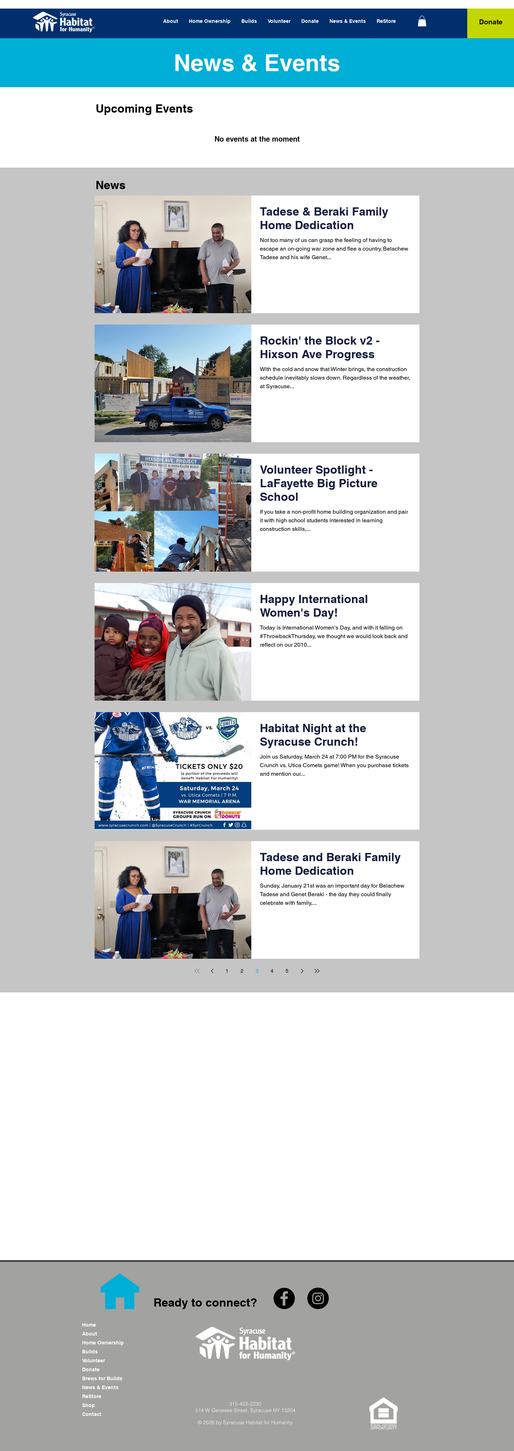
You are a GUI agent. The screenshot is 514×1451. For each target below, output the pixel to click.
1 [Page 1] (227, 971)
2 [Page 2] (242, 971)
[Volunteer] (107, 1360)
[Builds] (107, 1351)
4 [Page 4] (272, 971)
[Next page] (302, 970)
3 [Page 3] (257, 971)
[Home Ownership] (107, 1342)
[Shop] (107, 1405)
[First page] (197, 970)
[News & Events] (107, 1387)
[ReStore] (107, 1396)
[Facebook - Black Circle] (284, 1298)
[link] (422, 21)
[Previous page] (212, 970)
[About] (107, 1333)
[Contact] (107, 1414)
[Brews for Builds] (107, 1378)
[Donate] (491, 22)
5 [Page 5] (287, 971)
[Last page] (317, 970)
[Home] (107, 1325)
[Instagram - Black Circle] (318, 1298)
